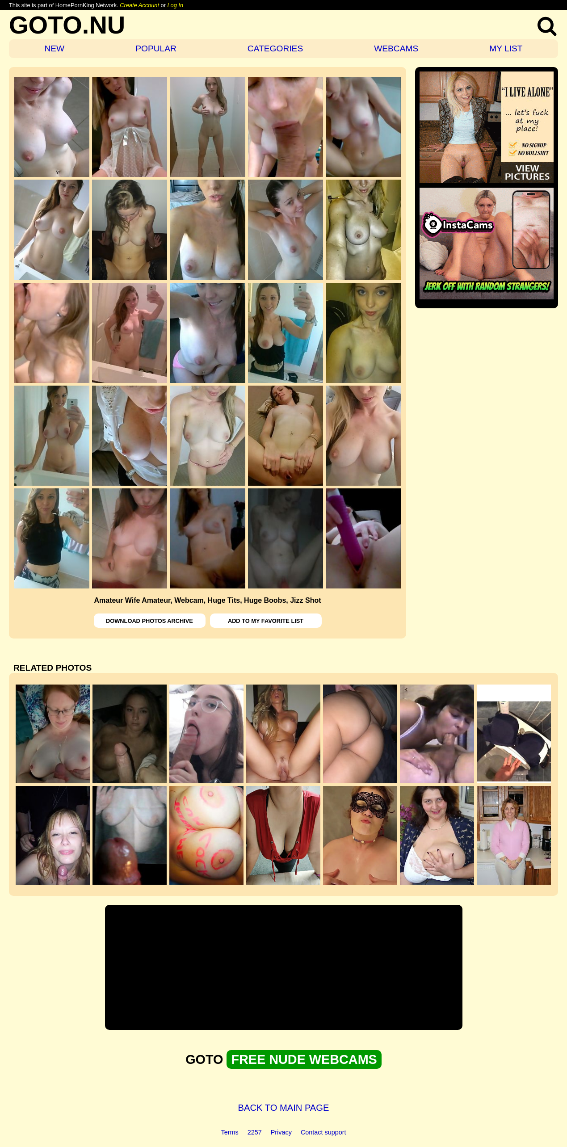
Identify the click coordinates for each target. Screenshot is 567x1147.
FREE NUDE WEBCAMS (304, 1059)
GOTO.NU (67, 25)
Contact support (323, 1132)
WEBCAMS (396, 48)
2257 (255, 1132)
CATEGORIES (275, 48)
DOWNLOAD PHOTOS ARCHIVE (149, 621)
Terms (230, 1132)
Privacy (281, 1132)
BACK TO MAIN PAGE (283, 1108)
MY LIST (505, 48)
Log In (175, 5)
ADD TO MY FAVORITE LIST (265, 621)
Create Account (139, 5)
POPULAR (155, 48)
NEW (54, 48)
